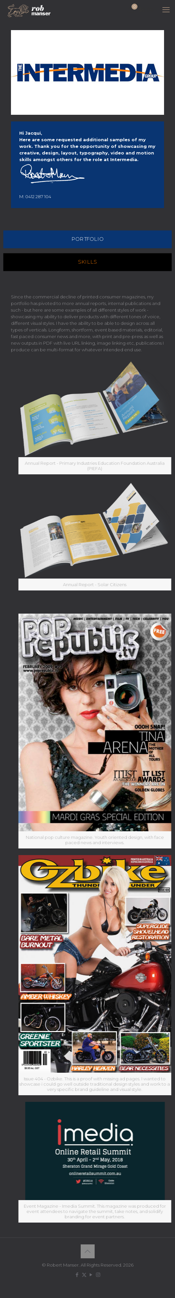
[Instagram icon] (98, 1275)
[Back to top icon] (88, 1251)
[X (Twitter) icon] (84, 1275)
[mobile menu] (166, 10)
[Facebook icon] (77, 1275)
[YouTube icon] (91, 1275)
